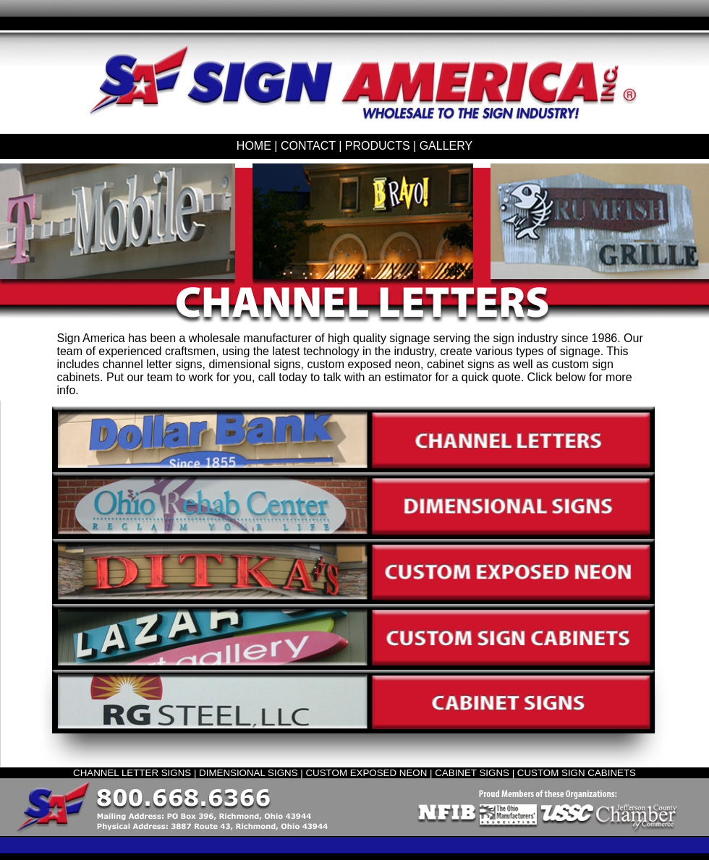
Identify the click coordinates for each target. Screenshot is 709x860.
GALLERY (446, 146)
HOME (254, 146)
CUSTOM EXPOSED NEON (366, 772)
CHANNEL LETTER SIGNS (132, 772)
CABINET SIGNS (472, 772)
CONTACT (308, 146)
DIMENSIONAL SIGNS (248, 772)
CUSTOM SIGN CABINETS (576, 772)
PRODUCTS (377, 146)
